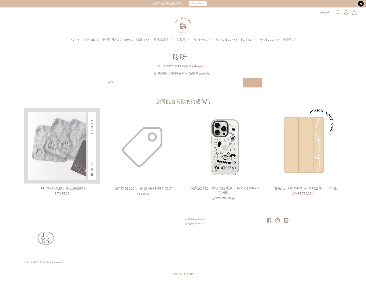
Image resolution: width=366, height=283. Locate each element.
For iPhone (202, 39)
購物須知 (177, 273)
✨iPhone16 (90, 39)
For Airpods (269, 39)
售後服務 (188, 273)
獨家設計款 (162, 39)
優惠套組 (289, 39)
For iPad (248, 39)
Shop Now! (198, 3)
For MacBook (226, 39)
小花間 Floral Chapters (117, 39)
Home (75, 39)
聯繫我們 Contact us (196, 223)
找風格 (142, 39)
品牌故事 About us (195, 219)
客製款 (182, 39)
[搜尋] (173, 82)
